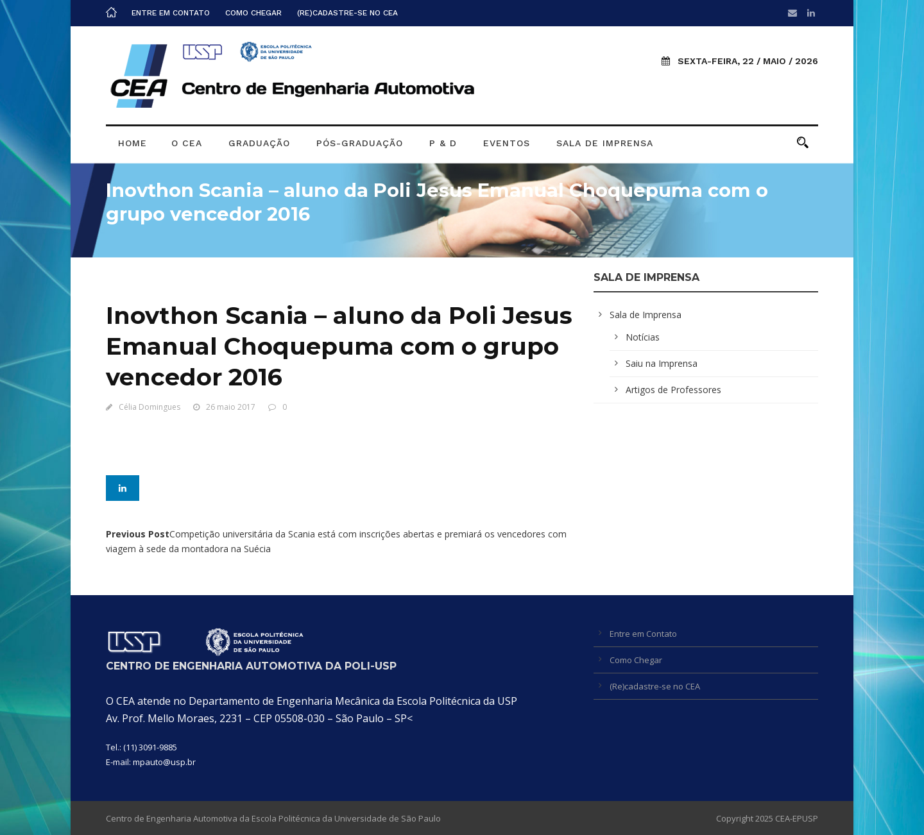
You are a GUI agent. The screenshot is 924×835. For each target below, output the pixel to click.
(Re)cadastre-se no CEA (347, 12)
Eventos (506, 143)
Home (132, 143)
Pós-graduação (359, 143)
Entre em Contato (171, 12)
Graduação (259, 143)
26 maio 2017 (230, 406)
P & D (443, 143)
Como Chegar (253, 12)
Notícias (643, 337)
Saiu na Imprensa (661, 363)
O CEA (186, 143)
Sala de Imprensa (604, 143)
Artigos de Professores (673, 390)
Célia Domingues (149, 406)
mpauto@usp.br (164, 762)
